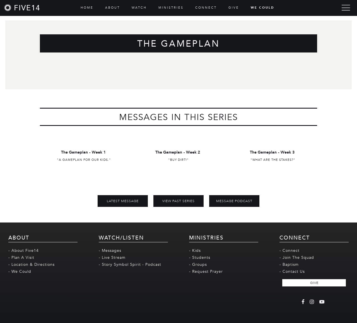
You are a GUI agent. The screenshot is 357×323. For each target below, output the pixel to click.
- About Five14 (23, 250)
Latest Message (123, 201)
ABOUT (112, 8)
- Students (199, 257)
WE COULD (262, 8)
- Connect (289, 250)
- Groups (198, 264)
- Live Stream (112, 257)
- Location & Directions (31, 264)
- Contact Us (292, 271)
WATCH (139, 8)
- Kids (195, 250)
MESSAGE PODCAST (234, 201)
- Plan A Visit (21, 257)
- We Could (19, 271)
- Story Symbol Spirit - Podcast (130, 264)
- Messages (110, 250)
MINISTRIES (171, 8)
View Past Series (178, 201)
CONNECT (206, 8)
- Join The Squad (296, 257)
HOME (87, 8)
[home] (22, 7)
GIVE (233, 8)
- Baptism (289, 264)
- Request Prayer (206, 271)
